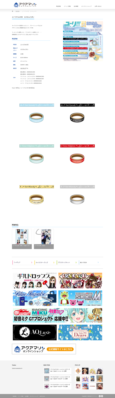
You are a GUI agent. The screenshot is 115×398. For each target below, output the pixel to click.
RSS (100, 396)
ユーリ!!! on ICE (24, 44)
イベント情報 (67, 6)
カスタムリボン (24, 49)
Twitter (102, 396)
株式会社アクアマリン (92, 396)
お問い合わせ (98, 6)
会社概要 (76, 6)
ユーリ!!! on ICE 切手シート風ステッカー (21, 245)
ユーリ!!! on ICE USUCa (40, 245)
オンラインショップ (86, 6)
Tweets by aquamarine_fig (17, 368)
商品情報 (58, 6)
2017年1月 (23, 68)
